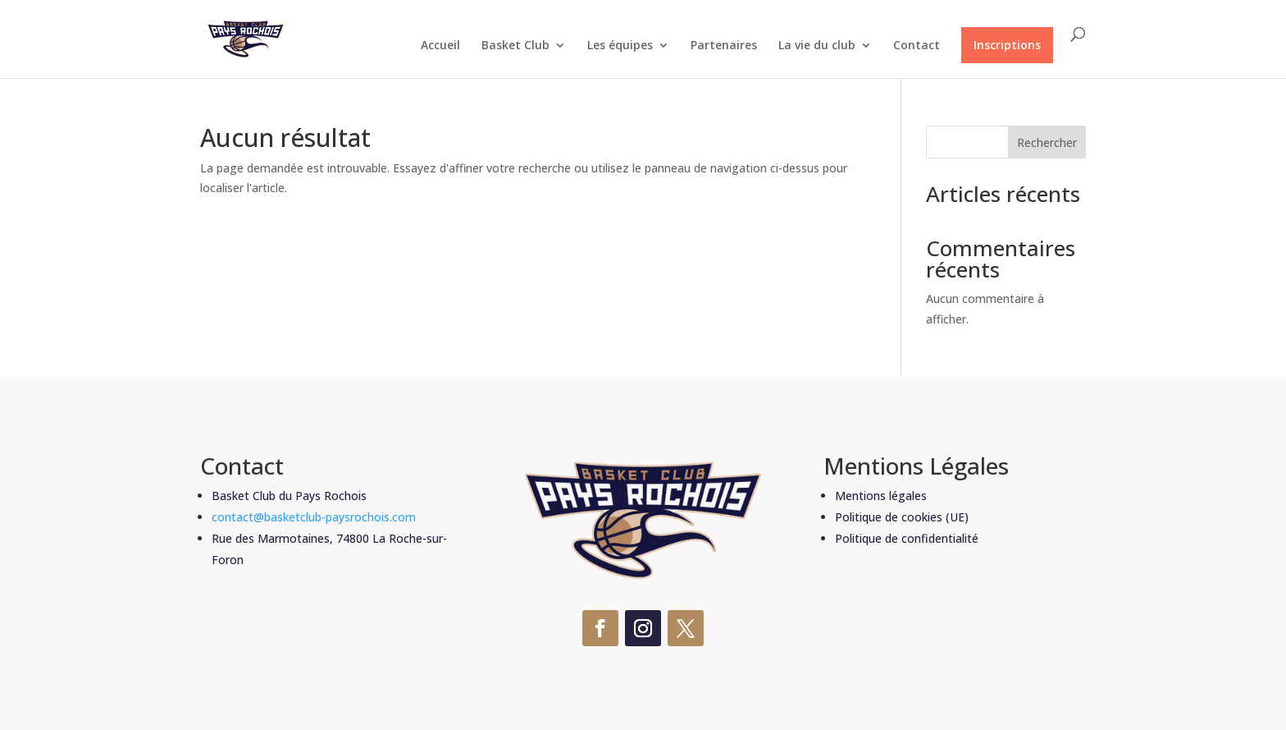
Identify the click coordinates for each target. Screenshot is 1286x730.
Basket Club (515, 46)
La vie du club (816, 46)
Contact (916, 46)
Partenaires (724, 46)
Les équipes (620, 46)
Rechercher (1047, 142)
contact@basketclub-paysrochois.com (314, 517)
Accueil (440, 46)
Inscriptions (1007, 45)
